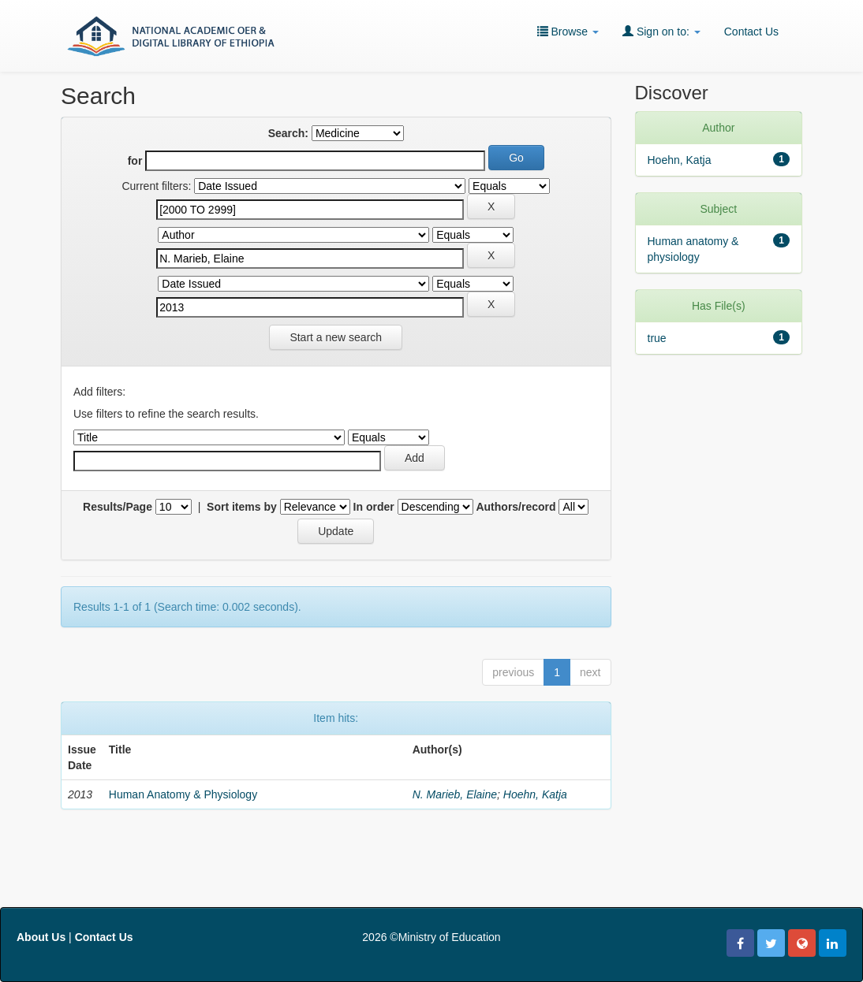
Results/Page (117, 506)
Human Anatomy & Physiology (183, 794)
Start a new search (336, 337)
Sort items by (242, 506)
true (657, 338)
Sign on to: (661, 31)
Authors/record (515, 506)
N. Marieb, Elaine (455, 794)
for (135, 160)
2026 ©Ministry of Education (431, 937)
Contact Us (751, 31)
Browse (568, 31)
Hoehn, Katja (535, 794)
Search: (288, 133)
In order (373, 506)
